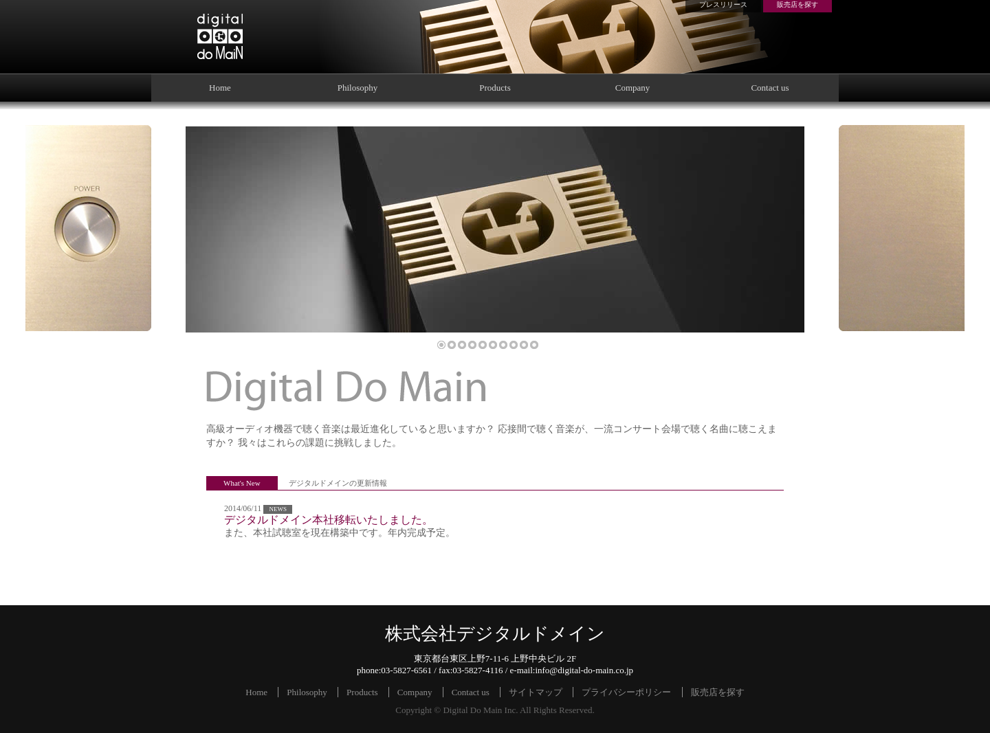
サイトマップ (535, 692)
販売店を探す (797, 4)
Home (220, 87)
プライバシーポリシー (626, 692)
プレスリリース (723, 4)
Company (632, 87)
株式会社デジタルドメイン (220, 36)
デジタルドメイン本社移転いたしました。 (328, 520)
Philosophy (358, 87)
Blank (902, 228)
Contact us (770, 87)
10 (534, 345)
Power (88, 228)
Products (495, 87)
